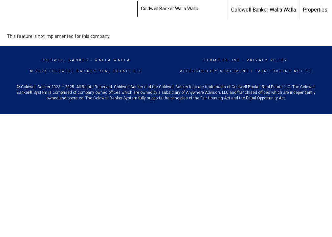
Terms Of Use (222, 60)
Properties (315, 10)
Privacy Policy (267, 60)
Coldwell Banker (65, 60)
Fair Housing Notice (283, 71)
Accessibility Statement (214, 71)
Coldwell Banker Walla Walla (263, 10)
